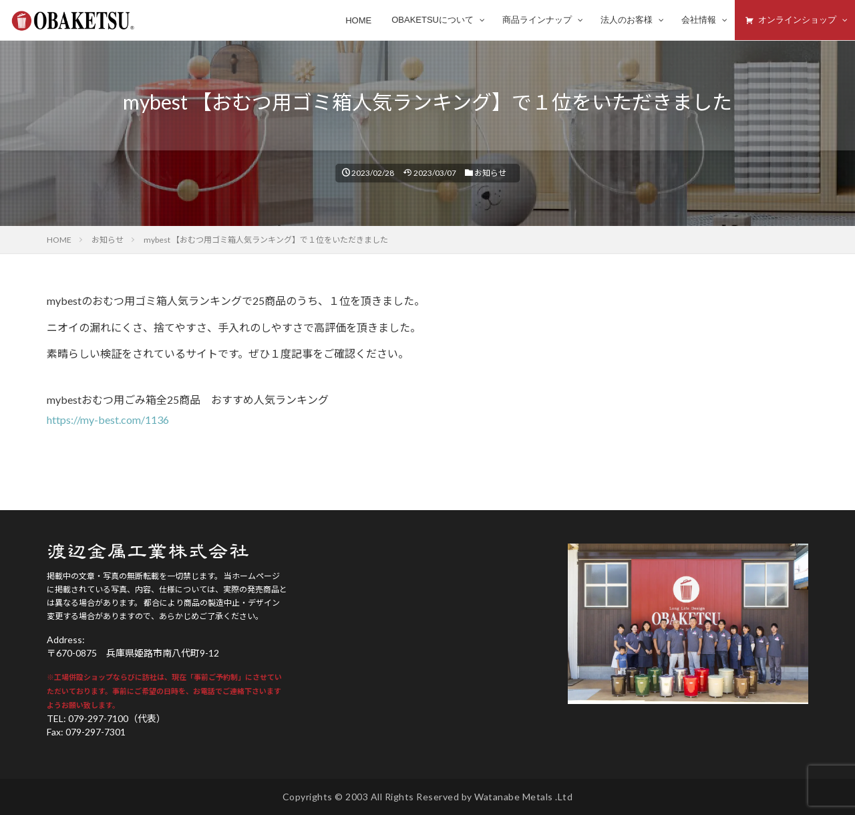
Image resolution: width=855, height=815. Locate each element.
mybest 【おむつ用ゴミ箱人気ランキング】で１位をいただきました (266, 240)
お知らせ (490, 173)
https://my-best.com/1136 (108, 419)
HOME (59, 240)
